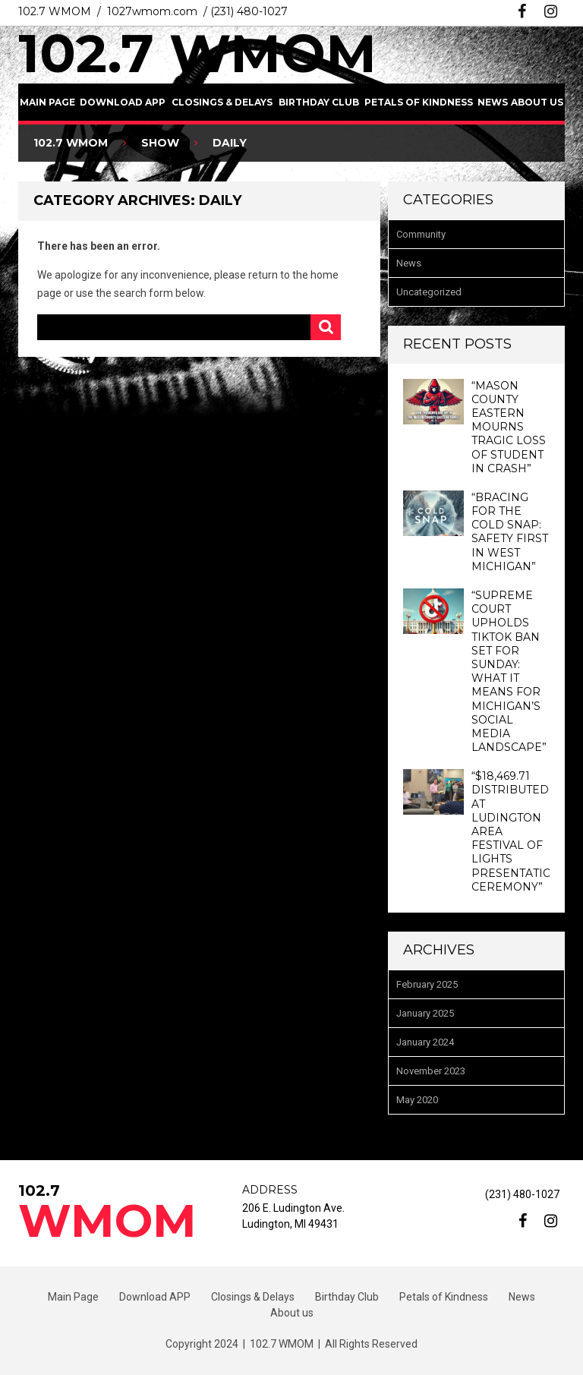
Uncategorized (429, 292)
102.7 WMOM (197, 53)
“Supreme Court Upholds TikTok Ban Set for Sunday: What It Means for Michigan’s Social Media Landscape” (509, 671)
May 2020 (417, 1099)
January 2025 (425, 1013)
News (492, 102)
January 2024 (425, 1042)
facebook (522, 11)
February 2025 (427, 984)
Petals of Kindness (418, 102)
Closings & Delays (222, 102)
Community (421, 234)
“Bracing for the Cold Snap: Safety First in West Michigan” (509, 531)
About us (537, 102)
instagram (550, 11)
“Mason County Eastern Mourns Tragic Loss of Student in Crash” (508, 427)
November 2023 (430, 1071)
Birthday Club (319, 102)
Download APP (122, 102)
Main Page (47, 102)
